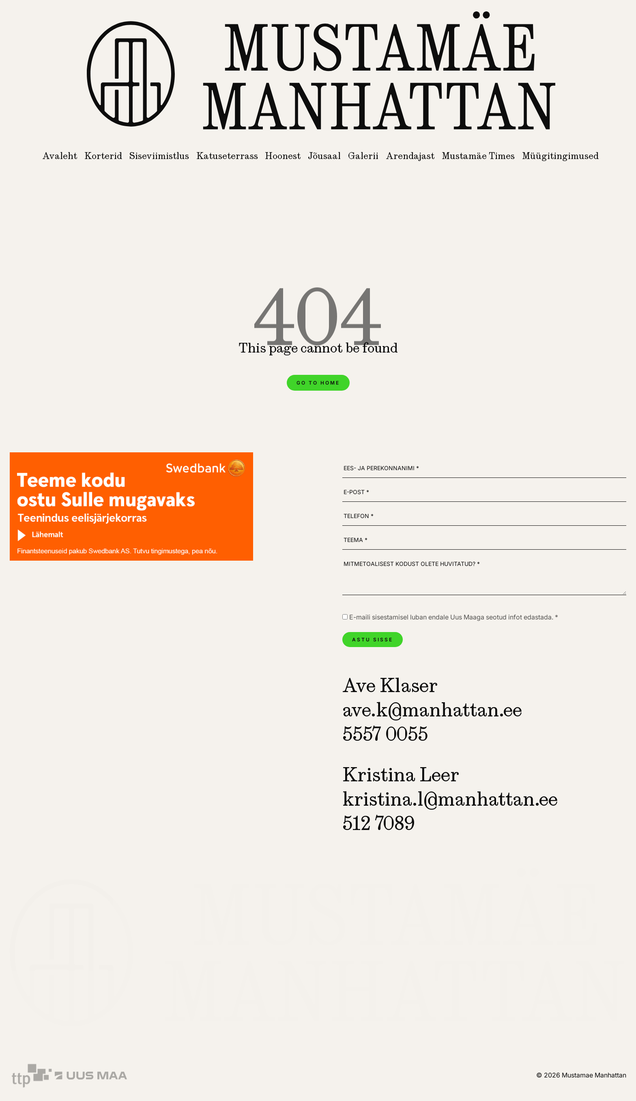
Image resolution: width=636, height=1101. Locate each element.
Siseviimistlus (159, 156)
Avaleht (59, 156)
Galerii (363, 156)
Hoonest (283, 156)
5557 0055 (385, 734)
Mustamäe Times (478, 156)
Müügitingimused (560, 156)
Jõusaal (324, 156)
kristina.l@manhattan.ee (450, 799)
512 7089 (378, 823)
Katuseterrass (227, 156)
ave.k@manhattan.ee (432, 709)
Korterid (103, 156)
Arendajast (410, 156)
